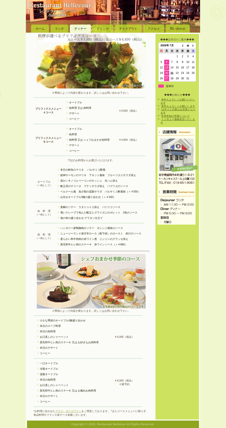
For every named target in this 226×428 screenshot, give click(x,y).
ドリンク (103, 28)
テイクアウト (128, 28)
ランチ (59, 28)
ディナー (80, 28)
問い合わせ (177, 28)
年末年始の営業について (175, 116)
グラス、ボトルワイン (68, 411)
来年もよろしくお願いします (178, 106)
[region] (91, 61)
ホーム (40, 28)
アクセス (154, 28)
